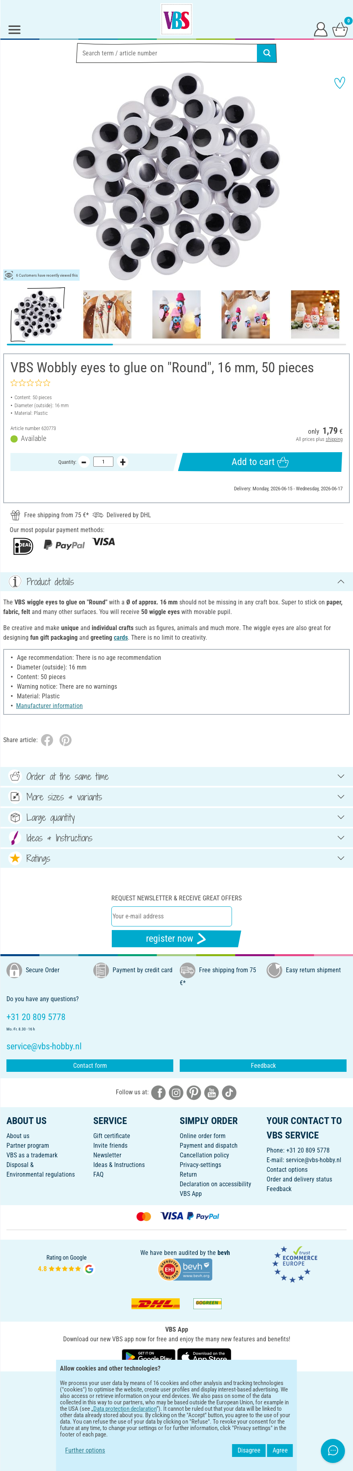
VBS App (191, 1194)
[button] (12, 177)
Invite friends (110, 1145)
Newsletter (107, 1155)
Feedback (263, 1065)
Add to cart (260, 462)
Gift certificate (111, 1136)
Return (188, 1174)
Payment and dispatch (209, 1145)
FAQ (98, 1174)
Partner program (27, 1145)
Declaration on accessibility (215, 1184)
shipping (334, 439)
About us (17, 1136)
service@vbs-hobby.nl (313, 1160)
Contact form (90, 1065)
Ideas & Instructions (119, 1165)
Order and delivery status (299, 1179)
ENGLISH (176, 1383)
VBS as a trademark (31, 1155)
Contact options (287, 1169)
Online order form (203, 1136)
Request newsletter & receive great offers (176, 898)
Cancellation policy (204, 1155)
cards (121, 637)
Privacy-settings (200, 1165)
